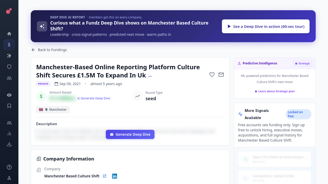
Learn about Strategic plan (275, 91)
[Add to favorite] (212, 75)
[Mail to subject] (221, 75)
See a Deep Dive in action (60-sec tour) (265, 26)
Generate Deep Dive (130, 134)
